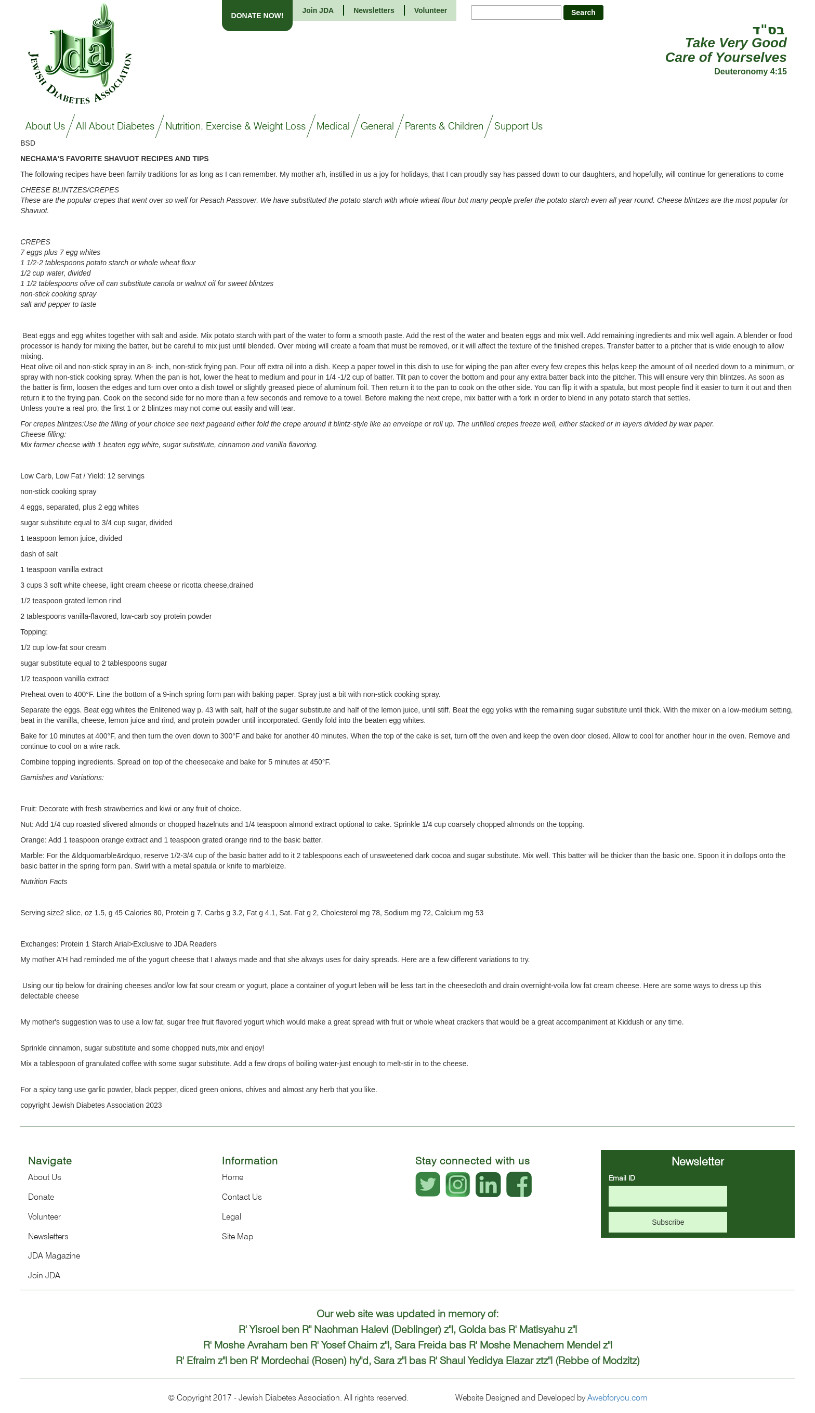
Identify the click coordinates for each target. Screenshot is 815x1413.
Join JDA (318, 10)
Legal (231, 1217)
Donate (41, 1197)
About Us (44, 1177)
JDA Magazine (54, 1256)
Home (232, 1177)
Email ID (622, 1178)
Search (583, 12)
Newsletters (374, 10)
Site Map (237, 1236)
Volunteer (431, 10)
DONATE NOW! (257, 15)
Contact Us (242, 1197)
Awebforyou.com (617, 1398)
